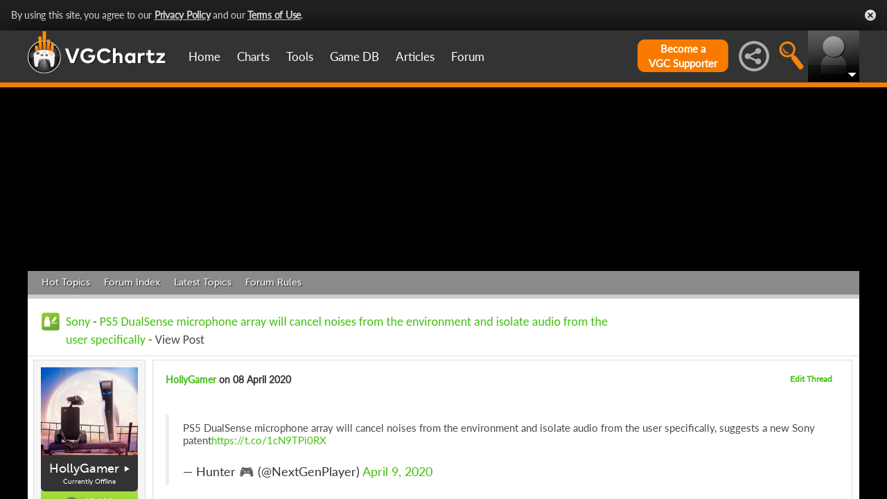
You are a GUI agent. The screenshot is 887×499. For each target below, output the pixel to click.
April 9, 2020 (397, 471)
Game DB (354, 56)
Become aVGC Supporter (683, 55)
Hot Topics (66, 282)
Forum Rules (273, 282)
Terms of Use (274, 15)
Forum (467, 56)
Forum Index (132, 282)
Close (870, 15)
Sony (78, 321)
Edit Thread (811, 379)
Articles (415, 56)
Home (204, 56)
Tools (299, 56)
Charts (253, 56)
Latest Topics (202, 282)
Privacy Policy (183, 15)
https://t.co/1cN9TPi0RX (268, 440)
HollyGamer (84, 468)
